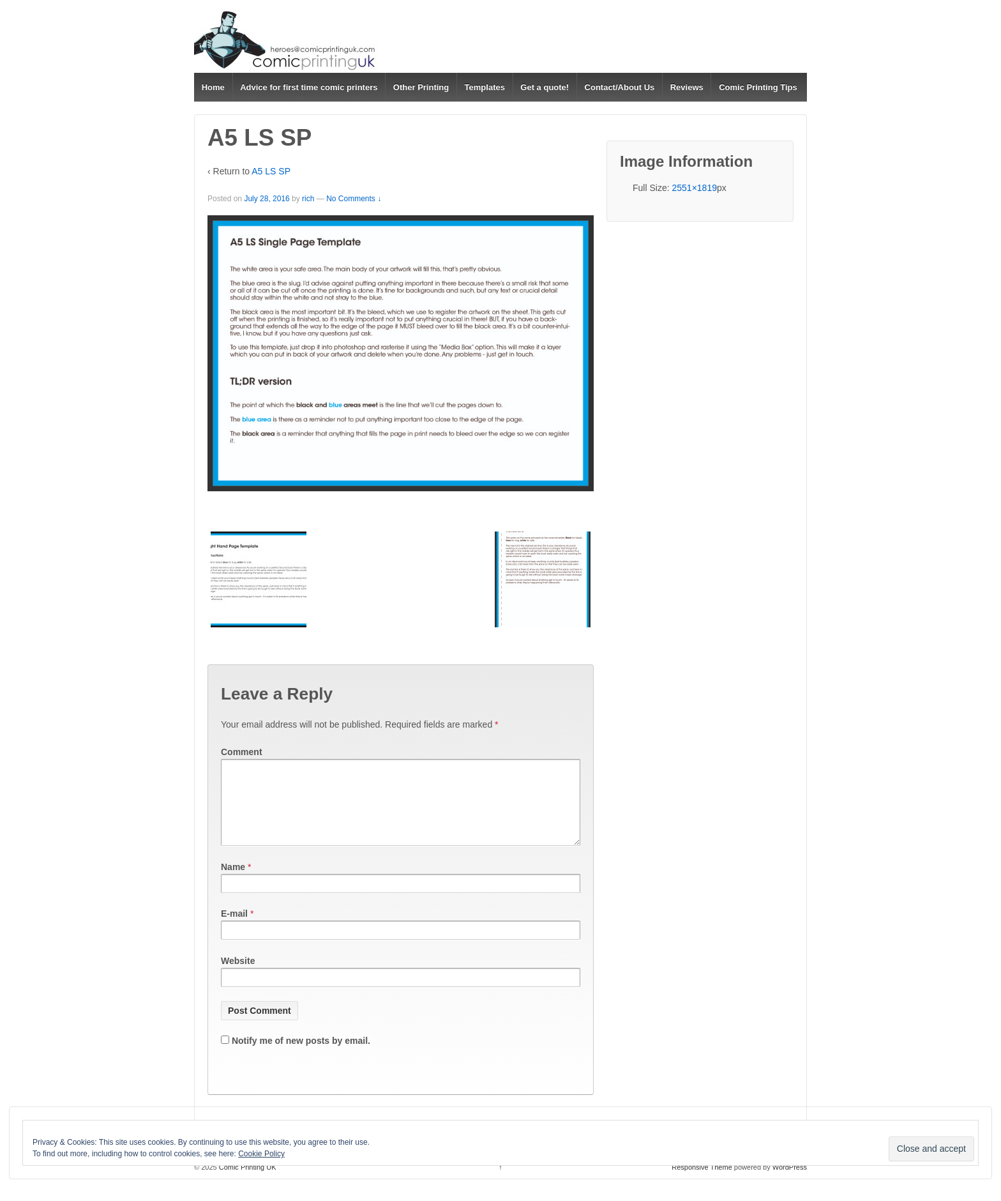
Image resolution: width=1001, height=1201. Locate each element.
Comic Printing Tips (758, 87)
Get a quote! (544, 87)
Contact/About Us (620, 87)
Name (233, 882)
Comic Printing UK (246, 1182)
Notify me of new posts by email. (301, 1056)
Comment (241, 752)
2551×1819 (694, 188)
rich (308, 198)
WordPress (789, 1182)
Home (213, 87)
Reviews (687, 87)
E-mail (234, 929)
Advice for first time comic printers (308, 87)
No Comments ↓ (353, 198)
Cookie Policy (261, 1153)
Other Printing (421, 87)
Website (238, 976)
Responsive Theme (702, 1182)
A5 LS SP (271, 171)
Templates (485, 87)
